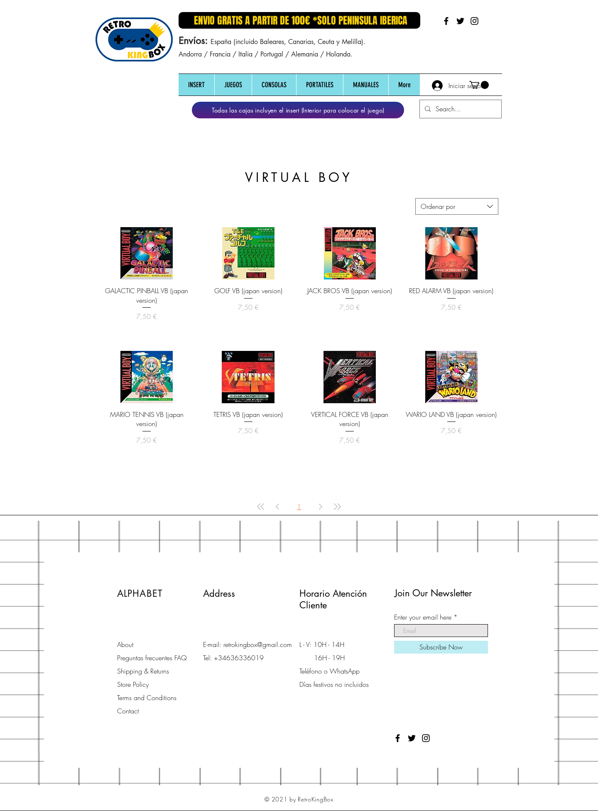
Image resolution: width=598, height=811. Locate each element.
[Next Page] (321, 506)
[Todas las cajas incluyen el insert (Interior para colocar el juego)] (298, 110)
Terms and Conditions (146, 697)
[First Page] (261, 506)
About (125, 644)
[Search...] (460, 109)
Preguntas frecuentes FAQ (152, 657)
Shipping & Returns (143, 671)
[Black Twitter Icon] (460, 21)
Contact (128, 710)
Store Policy (133, 684)
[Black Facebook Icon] (446, 21)
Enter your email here (422, 617)
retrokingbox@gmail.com (257, 644)
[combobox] (456, 206)
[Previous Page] (277, 506)
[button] (196, 85)
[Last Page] (337, 506)
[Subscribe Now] (441, 647)
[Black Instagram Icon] (474, 21)
